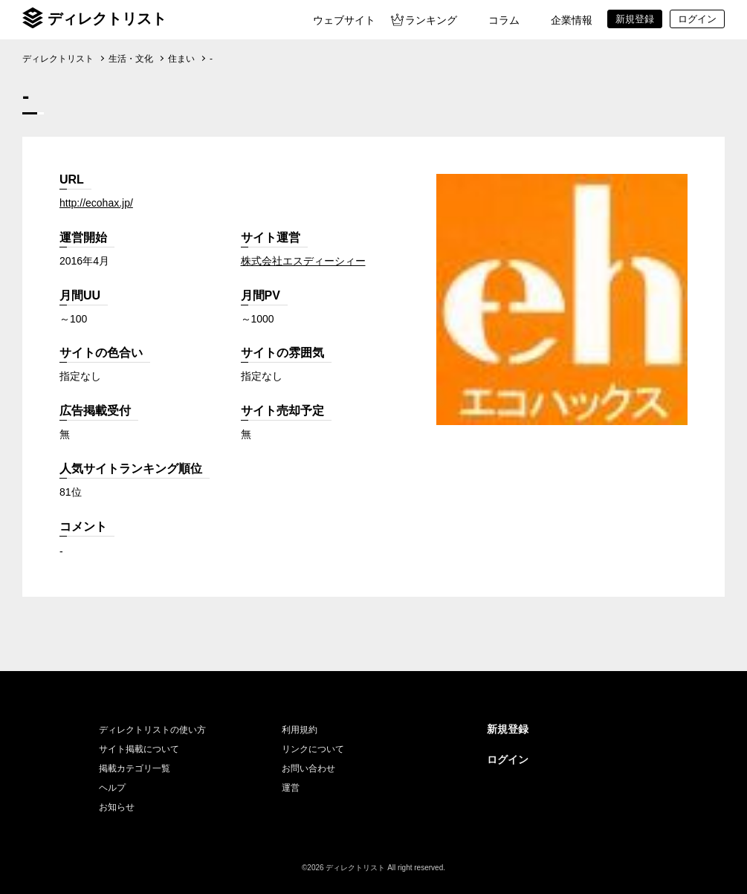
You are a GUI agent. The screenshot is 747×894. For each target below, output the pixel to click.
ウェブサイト (344, 20)
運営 (291, 787)
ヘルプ (112, 787)
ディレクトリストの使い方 (152, 729)
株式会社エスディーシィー (303, 261)
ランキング (431, 20)
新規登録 (507, 729)
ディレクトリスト (107, 18)
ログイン (507, 759)
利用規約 (299, 729)
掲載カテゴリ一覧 (134, 768)
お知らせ (117, 807)
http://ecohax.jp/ (96, 203)
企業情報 (571, 20)
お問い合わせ (308, 768)
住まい (181, 59)
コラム (504, 20)
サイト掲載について (139, 749)
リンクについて (313, 749)
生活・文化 (131, 59)
